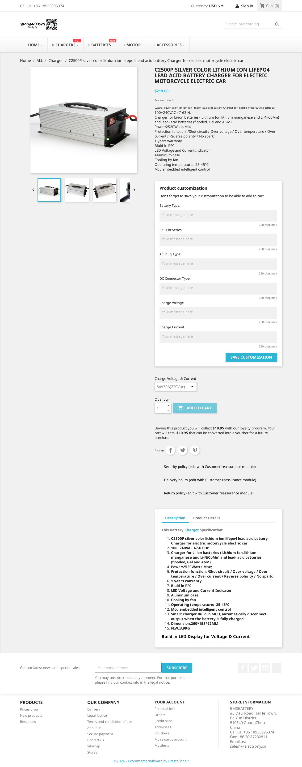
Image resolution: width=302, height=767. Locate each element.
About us (94, 727)
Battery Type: (169, 205)
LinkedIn (276, 668)
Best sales (28, 721)
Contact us (95, 740)
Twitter (254, 668)
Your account (170, 702)
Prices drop (29, 709)
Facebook (242, 668)
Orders (160, 714)
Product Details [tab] (206, 517)
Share (170, 450)
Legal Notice (97, 715)
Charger (192, 529)
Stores (92, 752)
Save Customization (251, 357)
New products (31, 715)
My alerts (162, 745)
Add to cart (195, 408)
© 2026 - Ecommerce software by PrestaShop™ (151, 760)
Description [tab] (175, 517)
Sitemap (93, 746)
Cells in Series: (171, 229)
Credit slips (163, 721)
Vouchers (162, 733)
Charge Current (171, 327)
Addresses (163, 727)
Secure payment (100, 734)
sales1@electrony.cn (248, 746)
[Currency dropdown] (217, 6)
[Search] (252, 24)
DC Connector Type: (175, 278)
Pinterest (195, 450)
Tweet (182, 450)
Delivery (93, 709)
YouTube (265, 668)
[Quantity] (160, 408)
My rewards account (171, 739)
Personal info (165, 708)
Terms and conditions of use (109, 721)
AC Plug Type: (170, 254)
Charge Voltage (171, 302)
